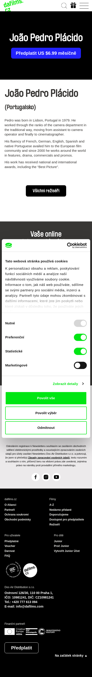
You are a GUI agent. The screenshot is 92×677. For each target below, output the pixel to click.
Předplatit (21, 647)
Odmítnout (46, 428)
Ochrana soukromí (17, 514)
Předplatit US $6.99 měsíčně (46, 53)
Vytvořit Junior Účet (67, 551)
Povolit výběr (46, 413)
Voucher (10, 546)
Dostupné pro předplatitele (66, 519)
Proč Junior (61, 546)
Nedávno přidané (60, 509)
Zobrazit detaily (65, 384)
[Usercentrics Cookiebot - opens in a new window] (67, 245)
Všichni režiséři (46, 191)
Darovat (10, 551)
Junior (58, 541)
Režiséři (54, 524)
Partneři (10, 509)
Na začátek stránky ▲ (71, 655)
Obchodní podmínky (18, 519)
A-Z (51, 504)
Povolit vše (46, 398)
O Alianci (10, 504)
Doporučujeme (58, 514)
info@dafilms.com (30, 606)
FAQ (7, 555)
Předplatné (12, 541)
